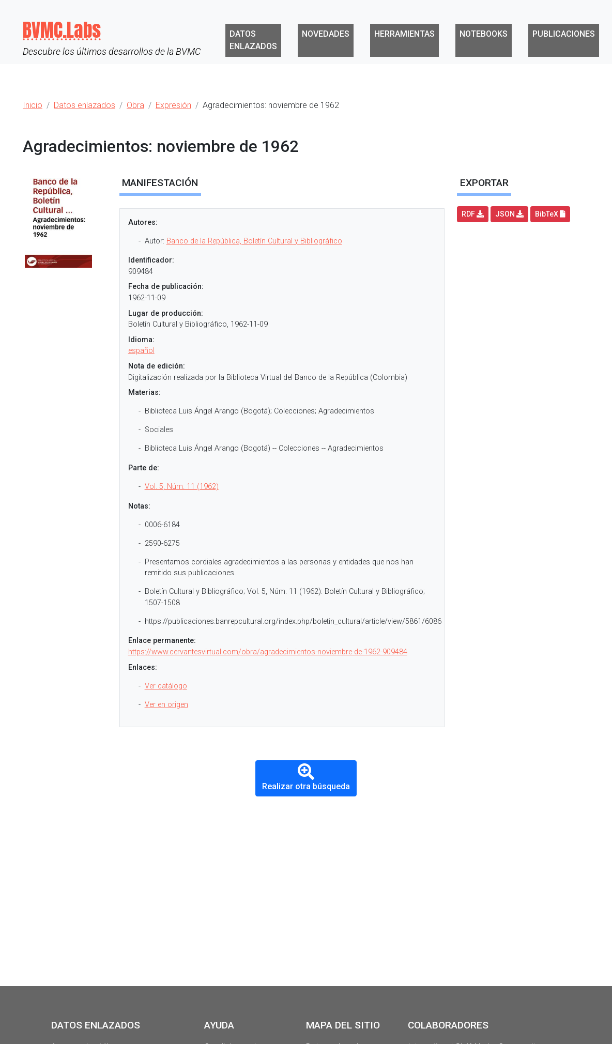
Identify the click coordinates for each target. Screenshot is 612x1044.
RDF (473, 214)
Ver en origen (166, 704)
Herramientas (404, 34)
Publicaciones (563, 34)
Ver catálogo (166, 686)
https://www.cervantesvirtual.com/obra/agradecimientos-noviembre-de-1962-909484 (267, 652)
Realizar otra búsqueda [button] (306, 777)
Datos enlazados (253, 40)
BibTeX (550, 214)
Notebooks (484, 34)
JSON (509, 214)
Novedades (325, 34)
